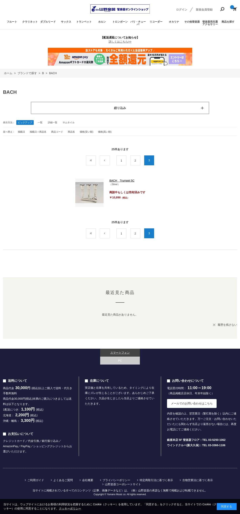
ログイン (181, 9)
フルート (12, 21)
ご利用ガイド (35, 480)
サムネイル (69, 122)
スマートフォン (120, 352)
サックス (66, 21)
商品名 (71, 131)
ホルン (102, 21)
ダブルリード (48, 21)
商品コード (57, 131)
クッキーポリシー (70, 508)
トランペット (84, 21)
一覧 (40, 122)
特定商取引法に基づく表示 (156, 480)
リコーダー (156, 21)
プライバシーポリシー (116, 480)
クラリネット (30, 21)
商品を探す (228, 21)
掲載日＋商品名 (38, 131)
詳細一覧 (52, 122)
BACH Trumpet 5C (121, 180)
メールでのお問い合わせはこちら (192, 403)
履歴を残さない (227, 324)
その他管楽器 (192, 21)
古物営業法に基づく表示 (197, 480)
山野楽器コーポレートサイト (123, 484)
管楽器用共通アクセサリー (210, 23)
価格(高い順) (104, 131)
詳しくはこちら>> (120, 41)
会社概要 (87, 480)
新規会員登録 (204, 9)
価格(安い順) (86, 131)
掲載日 (21, 131)
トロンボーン (120, 21)
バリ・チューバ (138, 23)
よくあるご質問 (63, 480)
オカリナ (174, 21)
